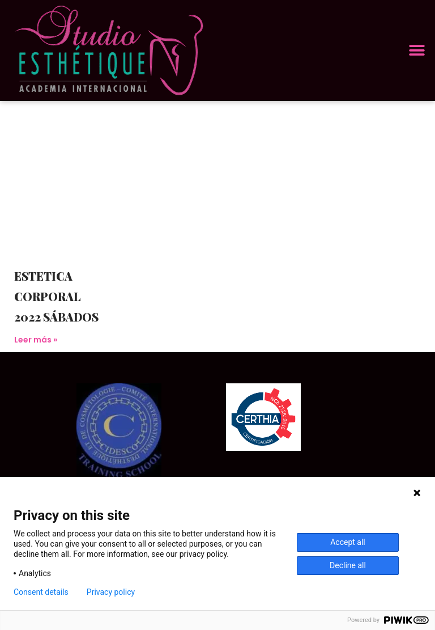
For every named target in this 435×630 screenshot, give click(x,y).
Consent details (41, 592)
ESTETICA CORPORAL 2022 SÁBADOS (56, 296)
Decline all (348, 565)
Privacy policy (111, 592)
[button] (416, 51)
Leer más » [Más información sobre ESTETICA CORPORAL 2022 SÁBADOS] (35, 339)
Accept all (347, 542)
